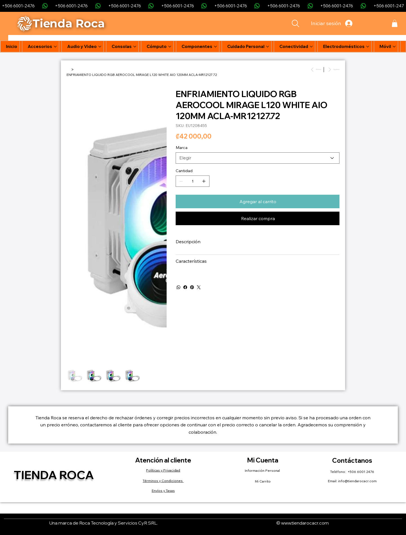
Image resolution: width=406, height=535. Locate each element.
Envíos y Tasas (163, 490)
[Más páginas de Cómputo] (169, 46)
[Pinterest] (192, 287)
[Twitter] (199, 287)
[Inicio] (68, 69)
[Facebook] (185, 287)
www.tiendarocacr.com (305, 523)
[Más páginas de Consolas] (134, 46)
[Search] (296, 23)
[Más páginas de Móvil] (394, 46)
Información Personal (263, 470)
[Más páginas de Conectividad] (311, 46)
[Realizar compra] (257, 218)
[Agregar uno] (203, 181)
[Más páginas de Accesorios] (55, 46)
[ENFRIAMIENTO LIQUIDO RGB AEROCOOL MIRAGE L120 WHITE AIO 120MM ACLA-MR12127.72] (142, 74)
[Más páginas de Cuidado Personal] (267, 46)
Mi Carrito (263, 481)
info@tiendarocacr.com (357, 481)
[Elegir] (257, 158)
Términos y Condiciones (163, 481)
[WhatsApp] (178, 287)
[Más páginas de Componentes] (215, 46)
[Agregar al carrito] (257, 201)
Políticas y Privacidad (163, 470)
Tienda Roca (54, 475)
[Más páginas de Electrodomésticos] (367, 46)
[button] (395, 23)
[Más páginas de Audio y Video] (99, 46)
